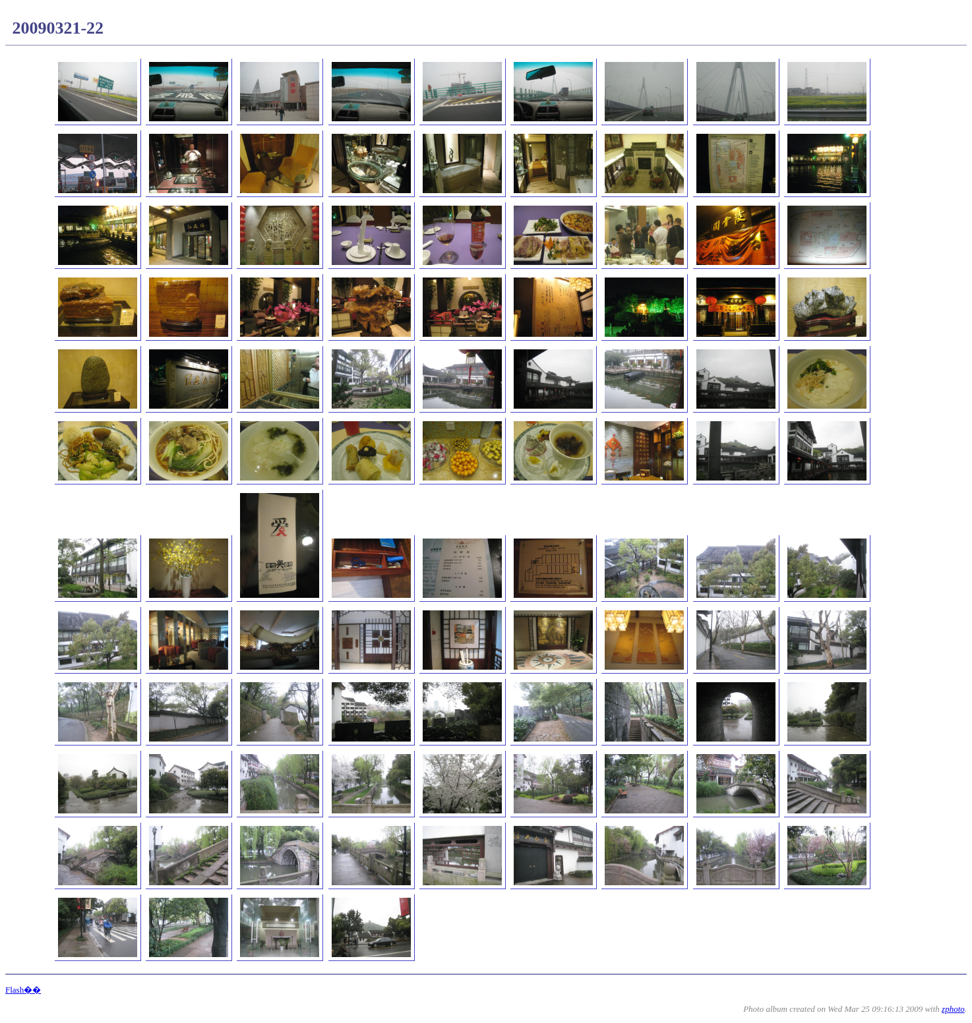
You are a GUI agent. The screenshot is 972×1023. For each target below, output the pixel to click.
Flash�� (23, 990)
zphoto (953, 1009)
